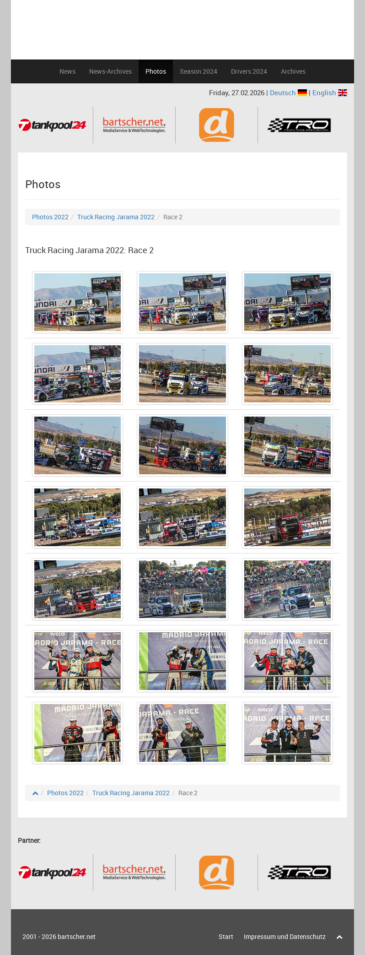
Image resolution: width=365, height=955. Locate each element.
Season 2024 (198, 71)
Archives (293, 71)
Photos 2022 (50, 216)
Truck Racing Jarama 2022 (116, 216)
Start (226, 936)
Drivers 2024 (249, 71)
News (67, 71)
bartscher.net (77, 936)
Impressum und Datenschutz (285, 936)
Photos (155, 71)
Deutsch (289, 92)
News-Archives (110, 71)
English (329, 92)
